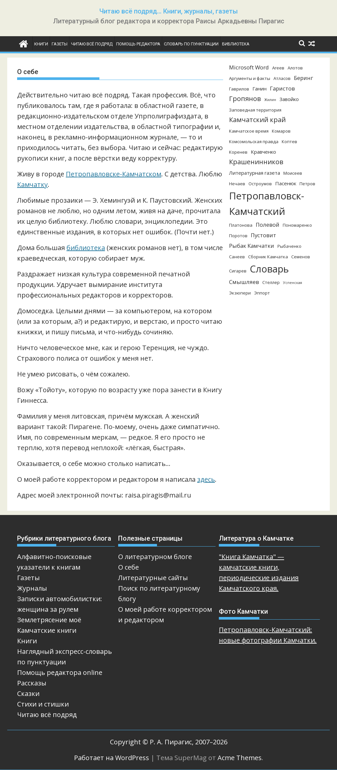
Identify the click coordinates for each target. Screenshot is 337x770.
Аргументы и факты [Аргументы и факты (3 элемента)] (249, 78)
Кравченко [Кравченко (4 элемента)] (263, 151)
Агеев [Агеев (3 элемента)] (278, 68)
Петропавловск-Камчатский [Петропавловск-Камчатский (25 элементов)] (266, 203)
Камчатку (32, 184)
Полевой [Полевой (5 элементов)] (267, 224)
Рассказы (31, 683)
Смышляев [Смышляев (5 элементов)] (244, 282)
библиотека (85, 247)
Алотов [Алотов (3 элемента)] (295, 68)
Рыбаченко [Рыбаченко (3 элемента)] (289, 246)
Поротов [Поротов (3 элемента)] (238, 236)
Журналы (32, 588)
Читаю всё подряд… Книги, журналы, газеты (168, 11)
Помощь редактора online (59, 672)
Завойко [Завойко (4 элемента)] (289, 99)
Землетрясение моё (49, 619)
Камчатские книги (46, 630)
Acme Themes (240, 757)
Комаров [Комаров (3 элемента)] (281, 131)
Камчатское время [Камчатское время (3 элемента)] (249, 131)
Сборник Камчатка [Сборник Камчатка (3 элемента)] (268, 257)
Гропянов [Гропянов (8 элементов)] (245, 98)
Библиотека (235, 43)
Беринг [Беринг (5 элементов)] (303, 78)
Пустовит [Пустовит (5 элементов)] (263, 235)
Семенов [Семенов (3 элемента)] (300, 257)
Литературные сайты (153, 577)
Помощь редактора (138, 43)
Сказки (28, 693)
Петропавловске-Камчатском (113, 173)
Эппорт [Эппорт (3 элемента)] (262, 293)
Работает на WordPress (111, 757)
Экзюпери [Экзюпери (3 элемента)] (240, 293)
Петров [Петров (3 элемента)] (307, 184)
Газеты (59, 43)
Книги (41, 43)
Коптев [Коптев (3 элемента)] (289, 141)
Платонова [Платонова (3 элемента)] (240, 225)
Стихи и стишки (43, 704)
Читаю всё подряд (92, 43)
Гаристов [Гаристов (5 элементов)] (282, 88)
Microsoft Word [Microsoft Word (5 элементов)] (249, 67)
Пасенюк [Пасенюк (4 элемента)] (285, 183)
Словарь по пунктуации (191, 43)
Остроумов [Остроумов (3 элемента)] (260, 184)
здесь (206, 479)
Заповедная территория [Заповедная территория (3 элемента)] (255, 110)
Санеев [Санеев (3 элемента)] (237, 257)
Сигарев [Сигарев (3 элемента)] (237, 271)
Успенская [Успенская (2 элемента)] (292, 282)
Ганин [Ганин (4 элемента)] (259, 88)
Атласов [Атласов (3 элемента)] (282, 78)
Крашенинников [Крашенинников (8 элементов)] (256, 161)
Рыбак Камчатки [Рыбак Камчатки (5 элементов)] (251, 245)
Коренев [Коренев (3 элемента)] (238, 152)
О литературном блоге (155, 556)
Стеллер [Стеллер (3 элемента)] (271, 282)
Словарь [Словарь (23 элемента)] (269, 268)
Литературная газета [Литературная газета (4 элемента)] (254, 172)
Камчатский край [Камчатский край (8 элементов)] (257, 119)
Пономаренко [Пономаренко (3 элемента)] (297, 225)
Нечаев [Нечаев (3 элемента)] (237, 184)
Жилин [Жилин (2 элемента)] (270, 99)
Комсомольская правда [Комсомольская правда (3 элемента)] (253, 141)
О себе (128, 567)
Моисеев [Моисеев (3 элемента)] (292, 173)
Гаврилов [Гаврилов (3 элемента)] (239, 89)
